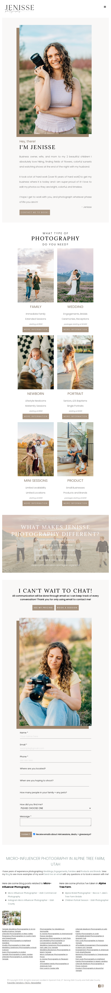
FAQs (27, 982)
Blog (8, 874)
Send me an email (53, 874)
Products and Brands (91, 871)
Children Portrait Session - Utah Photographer (87, 900)
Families (72, 871)
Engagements (60, 871)
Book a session (67, 607)
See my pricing (43, 607)
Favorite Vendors (15, 982)
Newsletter (36, 982)
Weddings (48, 871)
